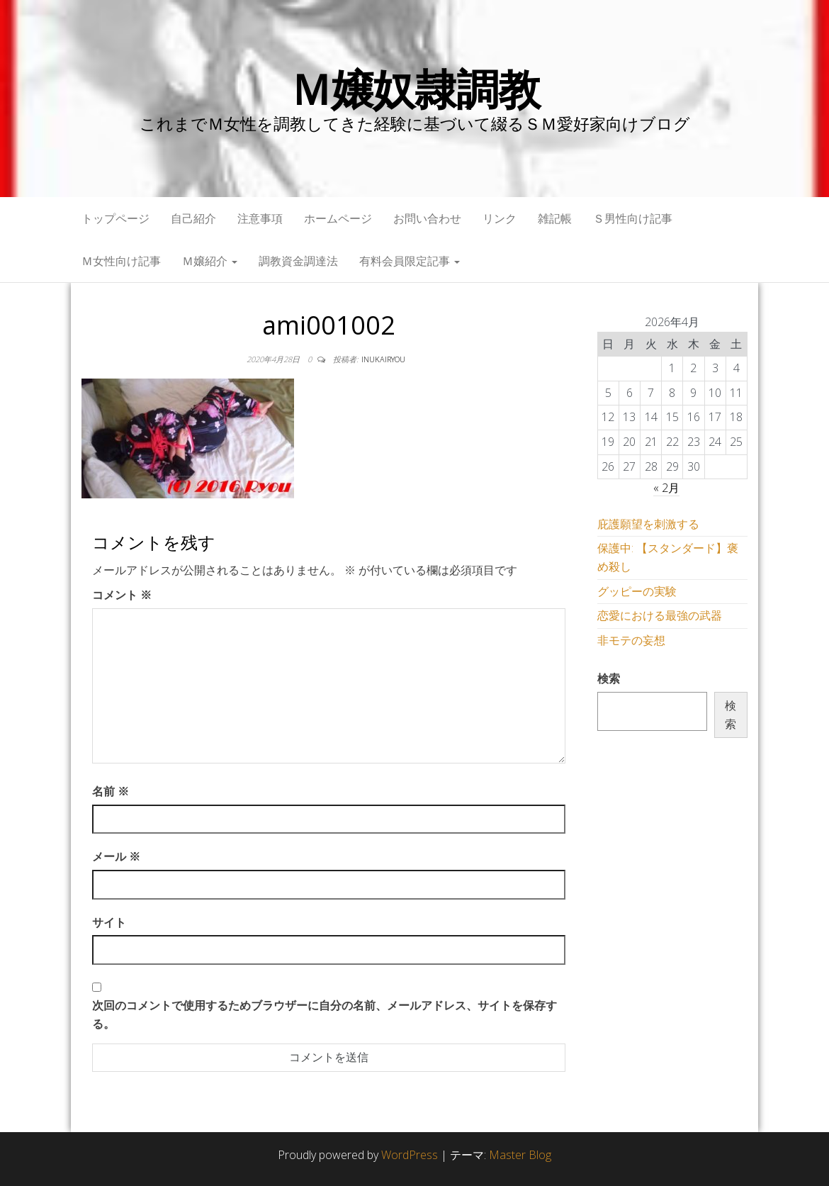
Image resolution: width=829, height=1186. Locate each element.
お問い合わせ (427, 218)
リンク (500, 218)
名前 (110, 791)
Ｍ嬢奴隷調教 (415, 89)
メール (116, 856)
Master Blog (520, 1155)
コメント (122, 595)
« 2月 (666, 488)
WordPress (409, 1155)
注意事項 (260, 218)
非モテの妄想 (631, 640)
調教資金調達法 (298, 261)
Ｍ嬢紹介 (209, 261)
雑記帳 (555, 218)
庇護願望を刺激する (648, 524)
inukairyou (383, 359)
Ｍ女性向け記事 (121, 261)
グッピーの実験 (637, 591)
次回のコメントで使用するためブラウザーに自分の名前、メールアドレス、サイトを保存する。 (324, 1014)
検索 (608, 678)
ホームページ (338, 218)
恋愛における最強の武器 (659, 615)
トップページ (115, 218)
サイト (109, 922)
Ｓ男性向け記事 (632, 218)
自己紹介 (193, 218)
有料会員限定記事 (409, 261)
